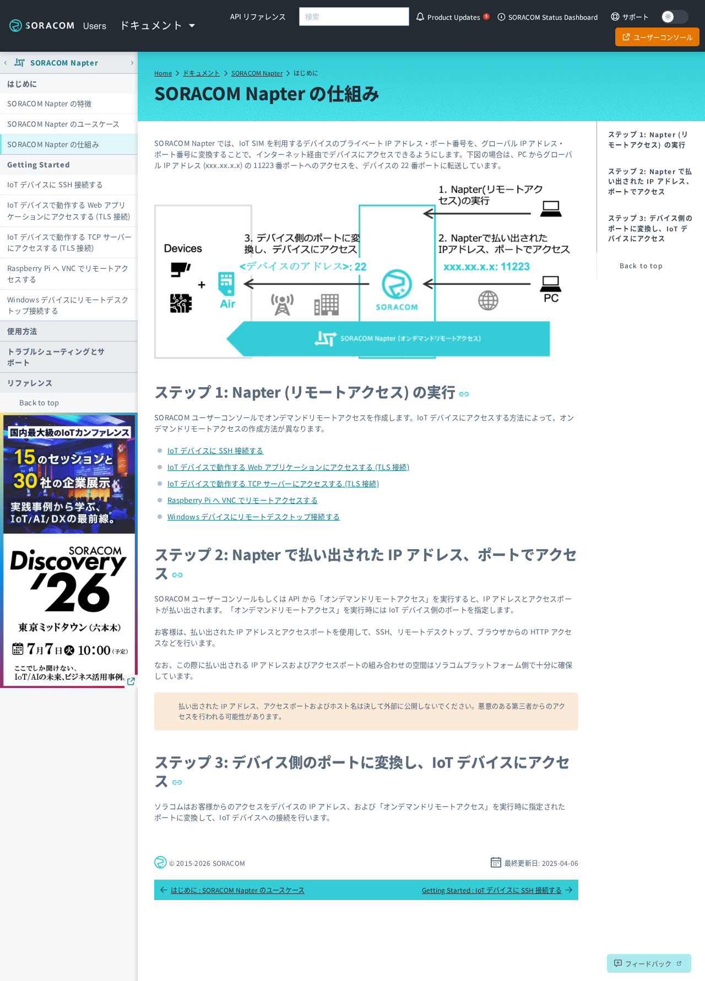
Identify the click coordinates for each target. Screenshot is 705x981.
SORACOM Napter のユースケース (63, 123)
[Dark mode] (674, 17)
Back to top (39, 402)
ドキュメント (201, 72)
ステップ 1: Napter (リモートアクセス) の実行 (312, 391)
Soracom (42, 26)
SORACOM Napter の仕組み (53, 144)
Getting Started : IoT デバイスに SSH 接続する (497, 890)
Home (163, 72)
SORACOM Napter (257, 72)
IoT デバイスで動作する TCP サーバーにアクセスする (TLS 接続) (69, 242)
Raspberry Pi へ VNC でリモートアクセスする (67, 273)
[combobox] (354, 16)
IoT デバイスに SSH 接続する (55, 184)
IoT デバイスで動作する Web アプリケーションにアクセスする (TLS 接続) (68, 210)
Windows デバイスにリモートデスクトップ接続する (67, 305)
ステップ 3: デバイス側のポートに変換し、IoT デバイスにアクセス (362, 770)
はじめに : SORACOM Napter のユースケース (232, 890)
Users (95, 25)
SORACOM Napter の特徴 (49, 103)
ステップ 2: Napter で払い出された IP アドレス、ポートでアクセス (365, 563)
